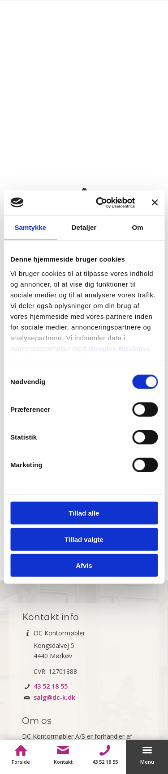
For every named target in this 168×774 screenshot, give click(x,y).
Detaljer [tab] (84, 227)
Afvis (84, 565)
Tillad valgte (84, 539)
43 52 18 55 (51, 686)
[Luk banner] (154, 202)
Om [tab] (137, 227)
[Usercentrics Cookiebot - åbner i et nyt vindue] (100, 202)
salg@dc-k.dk (54, 697)
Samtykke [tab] (30, 227)
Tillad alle (84, 513)
